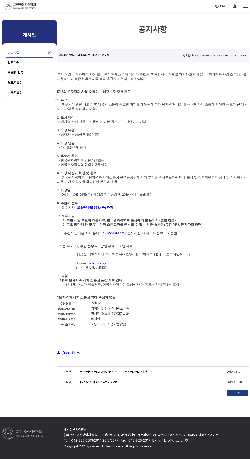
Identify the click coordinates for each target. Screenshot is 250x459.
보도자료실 (15, 83)
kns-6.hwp (73, 353)
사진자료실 (15, 92)
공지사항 (14, 53)
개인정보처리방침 (75, 429)
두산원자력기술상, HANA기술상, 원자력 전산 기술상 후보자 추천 (113, 371)
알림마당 (14, 63)
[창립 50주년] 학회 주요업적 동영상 (98, 382)
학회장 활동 (15, 73)
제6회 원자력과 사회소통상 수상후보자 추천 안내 (84, 54)
